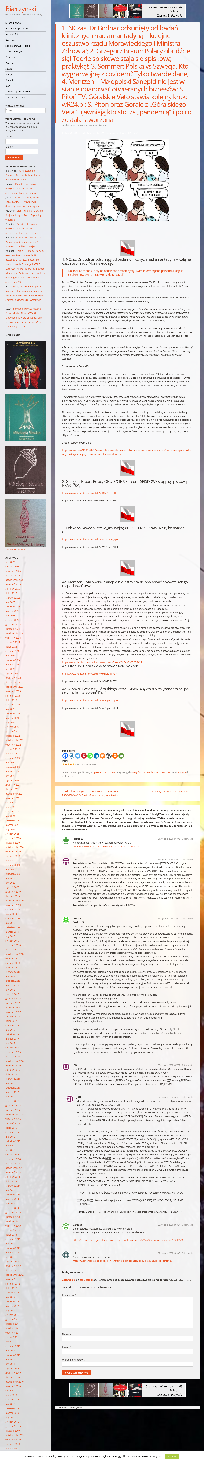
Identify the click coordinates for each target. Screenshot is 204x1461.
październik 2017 (14, 1007)
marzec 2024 (12, 664)
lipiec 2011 (11, 1341)
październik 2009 (14, 1435)
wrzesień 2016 (13, 1065)
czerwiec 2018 (12, 971)
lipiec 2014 (11, 1181)
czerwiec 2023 (12, 704)
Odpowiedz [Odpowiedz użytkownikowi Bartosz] (187, 1224)
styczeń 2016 (12, 1101)
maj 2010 (10, 1403)
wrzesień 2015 (13, 1118)
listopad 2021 (12, 789)
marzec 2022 (12, 771)
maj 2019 (10, 922)
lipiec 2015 (11, 1127)
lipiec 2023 (11, 700)
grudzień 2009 (13, 1426)
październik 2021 (14, 793)
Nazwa (66, 1334)
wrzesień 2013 (13, 1225)
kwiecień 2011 (12, 1354)
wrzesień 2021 (13, 798)
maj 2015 (10, 1136)
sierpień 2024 (12, 642)
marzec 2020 (12, 878)
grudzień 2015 (13, 1105)
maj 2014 (10, 1190)
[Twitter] (77, 756)
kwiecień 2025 (12, 606)
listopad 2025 (12, 575)
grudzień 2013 (13, 1212)
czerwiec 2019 (12, 918)
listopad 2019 (12, 896)
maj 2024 (10, 655)
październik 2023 (14, 686)
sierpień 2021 (12, 802)
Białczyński (20, 8)
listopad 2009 (12, 1430)
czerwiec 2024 (12, 651)
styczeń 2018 (12, 994)
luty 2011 (10, 1363)
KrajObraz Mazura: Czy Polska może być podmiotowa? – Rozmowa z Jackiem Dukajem (23, 242)
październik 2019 (14, 900)
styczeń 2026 (12, 566)
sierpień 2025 (12, 588)
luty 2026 (10, 562)
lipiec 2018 (11, 967)
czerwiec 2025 (12, 597)
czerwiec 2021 (12, 811)
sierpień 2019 (12, 909)
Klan (7, 85)
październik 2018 (14, 954)
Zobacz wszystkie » (15, 549)
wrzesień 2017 (13, 1011)
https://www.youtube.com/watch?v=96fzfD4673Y (89, 673)
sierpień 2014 (12, 1176)
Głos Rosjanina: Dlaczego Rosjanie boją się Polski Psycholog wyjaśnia (22, 175)
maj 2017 (10, 1029)
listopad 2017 (12, 1003)
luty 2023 (10, 722)
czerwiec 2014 (12, 1185)
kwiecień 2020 (12, 873)
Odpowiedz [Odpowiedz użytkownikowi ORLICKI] (187, 918)
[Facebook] (65, 756)
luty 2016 (10, 1096)
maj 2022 (10, 762)
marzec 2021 (12, 824)
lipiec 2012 (11, 1288)
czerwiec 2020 (12, 864)
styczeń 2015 (12, 1154)
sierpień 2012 (12, 1283)
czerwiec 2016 (12, 1078)
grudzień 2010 (13, 1372)
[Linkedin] (96, 756)
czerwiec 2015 (12, 1132)
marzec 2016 (12, 1092)
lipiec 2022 (11, 753)
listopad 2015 (12, 1109)
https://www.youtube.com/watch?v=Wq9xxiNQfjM (90, 539)
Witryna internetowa (73, 1359)
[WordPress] (109, 756)
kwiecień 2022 (12, 766)
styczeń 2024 (12, 673)
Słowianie (10, 40)
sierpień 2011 (12, 1337)
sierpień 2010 (12, 1390)
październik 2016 (14, 1060)
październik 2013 (14, 1221)
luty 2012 (10, 1310)
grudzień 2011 (13, 1319)
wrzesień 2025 (13, 584)
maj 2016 (10, 1083)
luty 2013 (10, 1256)
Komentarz (69, 1295)
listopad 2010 (12, 1377)
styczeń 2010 (12, 1421)
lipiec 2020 (11, 860)
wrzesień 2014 (13, 1172)
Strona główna (13, 22)
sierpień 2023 (12, 695)
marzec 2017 (12, 1038)
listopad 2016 (12, 1056)
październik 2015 (14, 1114)
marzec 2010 (12, 1412)
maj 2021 (10, 815)
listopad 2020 (12, 842)
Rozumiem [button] (172, 1456)
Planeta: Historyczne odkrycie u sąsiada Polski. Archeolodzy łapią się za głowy (21, 188)
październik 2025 (14, 579)
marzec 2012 (12, 1305)
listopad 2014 (12, 1163)
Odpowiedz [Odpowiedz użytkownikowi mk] (187, 1253)
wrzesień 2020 (13, 851)
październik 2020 (14, 847)
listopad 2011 (12, 1323)
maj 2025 (10, 602)
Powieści (10, 62)
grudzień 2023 (13, 677)
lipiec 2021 (11, 807)
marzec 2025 (12, 611)
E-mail (66, 1347)
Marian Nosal (12, 264)
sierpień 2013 (12, 1230)
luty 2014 (10, 1203)
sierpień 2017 (12, 1016)
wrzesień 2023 (13, 691)
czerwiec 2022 (12, 758)
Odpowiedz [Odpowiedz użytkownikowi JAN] (187, 859)
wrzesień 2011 (13, 1332)
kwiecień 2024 (12, 660)
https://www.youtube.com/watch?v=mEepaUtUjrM (90, 700)
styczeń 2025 (12, 619)
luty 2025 (10, 615)
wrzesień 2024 (13, 637)
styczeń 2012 (12, 1314)
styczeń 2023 (12, 726)
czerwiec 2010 (12, 1399)
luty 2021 (10, 829)
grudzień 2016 (13, 1052)
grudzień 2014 (13, 1158)
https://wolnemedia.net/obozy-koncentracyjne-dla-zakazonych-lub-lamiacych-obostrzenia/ (122, 1260)
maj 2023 (10, 709)
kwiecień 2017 (12, 1034)
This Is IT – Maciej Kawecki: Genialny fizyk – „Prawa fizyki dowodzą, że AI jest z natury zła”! (23, 202)
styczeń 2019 (12, 940)
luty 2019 (10, 936)
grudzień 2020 (13, 838)
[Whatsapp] (90, 756)
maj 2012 (10, 1297)
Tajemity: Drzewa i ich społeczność (172, 791)
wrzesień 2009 (13, 1439)
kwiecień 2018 (12, 980)
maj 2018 (10, 976)
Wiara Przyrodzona (15, 97)
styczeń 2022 (12, 780)
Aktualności (11, 34)
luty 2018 (10, 989)
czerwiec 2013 (12, 1239)
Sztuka (8, 68)
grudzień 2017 (13, 998)
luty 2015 (10, 1150)
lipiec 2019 (11, 913)
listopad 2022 (12, 735)
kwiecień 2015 (12, 1141)
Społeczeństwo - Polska (104, 772)
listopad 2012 (12, 1270)
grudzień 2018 (13, 945)
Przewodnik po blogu (16, 28)
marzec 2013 (12, 1252)
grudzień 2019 (13, 891)
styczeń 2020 (12, 887)
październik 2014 (14, 1167)
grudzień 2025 (13, 570)
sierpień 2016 (12, 1069)
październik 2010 (14, 1381)
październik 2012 (14, 1274)
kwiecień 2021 (12, 820)
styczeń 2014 (12, 1207)
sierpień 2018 (12, 962)
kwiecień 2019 (12, 927)
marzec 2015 (12, 1145)
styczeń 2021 (12, 833)
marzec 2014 (12, 1199)
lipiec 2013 (11, 1234)
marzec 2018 (12, 985)
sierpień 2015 (12, 1123)
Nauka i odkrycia (14, 51)
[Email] (121, 756)
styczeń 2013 (12, 1261)
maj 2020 (10, 869)
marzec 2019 (12, 931)
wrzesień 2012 (13, 1279)
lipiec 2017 (11, 1020)
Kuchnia (9, 80)
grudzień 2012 (13, 1265)
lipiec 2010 (11, 1395)
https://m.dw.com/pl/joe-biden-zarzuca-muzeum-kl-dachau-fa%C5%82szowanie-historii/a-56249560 (128, 1240)
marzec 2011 (12, 1359)
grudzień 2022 (13, 731)
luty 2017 (10, 1043)
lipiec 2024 (11, 646)
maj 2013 (10, 1243)
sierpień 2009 (12, 1444)
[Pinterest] (84, 756)
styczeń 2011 (12, 1368)
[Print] (115, 756)
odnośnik (181, 772)
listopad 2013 (12, 1216)
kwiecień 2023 (12, 713)
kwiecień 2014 (12, 1194)
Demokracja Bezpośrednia (19, 91)
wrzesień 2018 (13, 958)
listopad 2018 (12, 949)
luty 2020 (10, 882)
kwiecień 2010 (12, 1408)
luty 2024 (10, 668)
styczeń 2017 (12, 1047)
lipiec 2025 (11, 593)
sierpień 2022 (12, 749)
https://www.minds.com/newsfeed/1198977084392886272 (106, 846)
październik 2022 (14, 740)
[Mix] (102, 756)
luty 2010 (10, 1417)
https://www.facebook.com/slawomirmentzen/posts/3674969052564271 (103, 662)
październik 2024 (14, 633)
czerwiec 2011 (12, 1346)
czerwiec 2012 (12, 1292)
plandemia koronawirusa (158, 772)
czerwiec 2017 (12, 1025)
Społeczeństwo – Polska (17, 45)
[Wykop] (71, 756)
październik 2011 (14, 1328)
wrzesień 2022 (13, 744)
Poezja (8, 74)
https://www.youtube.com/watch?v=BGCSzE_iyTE (89, 492)
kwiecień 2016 (12, 1087)
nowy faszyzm (139, 772)
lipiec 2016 (11, 1074)
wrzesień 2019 (13, 905)
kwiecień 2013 (12, 1248)
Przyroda (10, 57)
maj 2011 (10, 1350)
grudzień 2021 (13, 784)
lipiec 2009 (11, 1448)
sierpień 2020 (12, 856)
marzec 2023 (12, 717)
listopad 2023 (12, 682)
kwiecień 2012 (12, 1301)
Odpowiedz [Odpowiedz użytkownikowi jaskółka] (187, 838)
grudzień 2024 (13, 624)
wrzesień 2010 (13, 1386)
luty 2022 (10, 775)
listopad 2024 (12, 628)
